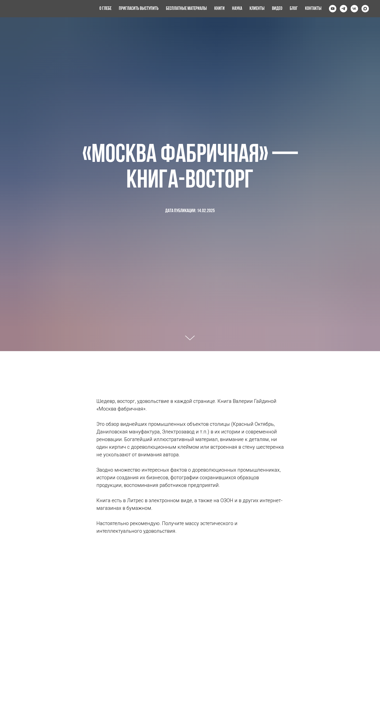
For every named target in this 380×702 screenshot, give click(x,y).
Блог (294, 8)
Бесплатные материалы (186, 8)
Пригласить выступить (139, 8)
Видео (277, 8)
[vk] (354, 8)
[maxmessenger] (365, 8)
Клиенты (257, 8)
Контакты (313, 8)
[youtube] (332, 8)
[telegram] (343, 8)
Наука (237, 8)
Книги (219, 8)
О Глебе (105, 8)
